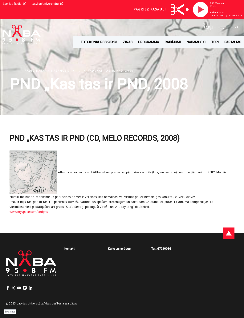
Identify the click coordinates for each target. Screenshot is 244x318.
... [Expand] (79, 70)
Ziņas (127, 42)
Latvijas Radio (14, 4)
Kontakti (69, 249)
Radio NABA (35, 70)
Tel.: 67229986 (161, 249)
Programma (217, 3)
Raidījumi (173, 42)
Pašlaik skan (217, 12)
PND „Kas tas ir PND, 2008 (110, 70)
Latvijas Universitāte (47, 4)
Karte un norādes (119, 249)
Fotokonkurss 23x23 (99, 42)
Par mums (232, 42)
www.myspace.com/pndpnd (29, 211)
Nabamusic (195, 42)
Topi (215, 42)
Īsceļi (208, 28)
